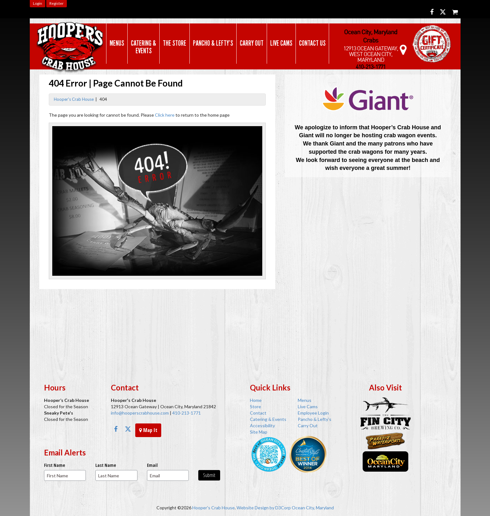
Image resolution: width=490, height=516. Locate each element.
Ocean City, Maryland (313, 507)
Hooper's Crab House (74, 99)
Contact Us (312, 43)
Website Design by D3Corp (264, 507)
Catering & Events (143, 47)
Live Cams (281, 43)
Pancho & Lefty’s (213, 43)
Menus (117, 43)
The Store (174, 43)
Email (152, 465)
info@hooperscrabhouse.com (140, 413)
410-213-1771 (186, 413)
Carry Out (252, 43)
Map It (148, 430)
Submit (209, 475)
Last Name (105, 465)
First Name (54, 465)
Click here (165, 115)
